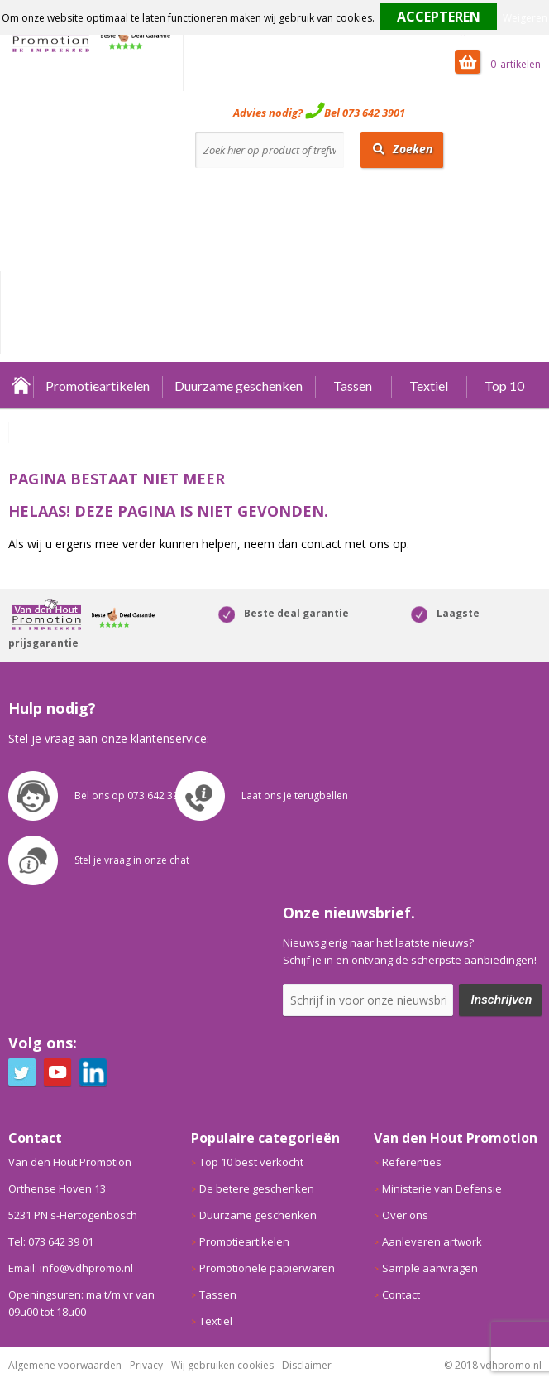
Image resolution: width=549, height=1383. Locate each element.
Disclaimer (307, 1365)
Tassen (352, 385)
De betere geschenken (256, 1188)
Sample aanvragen (430, 1267)
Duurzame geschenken (238, 385)
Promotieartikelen (97, 385)
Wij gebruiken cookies (222, 1365)
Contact (401, 1294)
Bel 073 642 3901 (364, 112)
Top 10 (504, 385)
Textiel (428, 385)
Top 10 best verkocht (251, 1161)
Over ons (405, 1214)
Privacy (146, 1365)
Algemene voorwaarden (65, 1365)
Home (20, 385)
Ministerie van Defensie (442, 1188)
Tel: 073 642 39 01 (50, 1241)
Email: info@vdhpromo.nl (70, 1267)
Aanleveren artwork (432, 1241)
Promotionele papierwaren (267, 1267)
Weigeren (525, 18)
